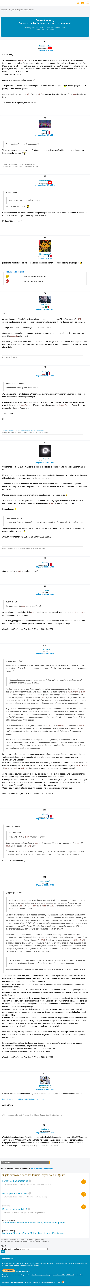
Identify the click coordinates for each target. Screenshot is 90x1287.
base (75, 94)
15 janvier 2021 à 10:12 (45, 376)
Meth (22, 60)
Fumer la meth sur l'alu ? (14, 1209)
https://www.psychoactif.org (41, 1275)
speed (51, 503)
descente (14, 336)
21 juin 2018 (32, 1213)
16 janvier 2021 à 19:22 (45, 567)
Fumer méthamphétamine (15, 1181)
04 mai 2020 (31, 1184)
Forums (4, 10)
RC (40, 94)
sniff (22, 768)
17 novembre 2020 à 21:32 (45, 185)
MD (28, 94)
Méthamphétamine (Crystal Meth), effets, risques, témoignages (33, 1233)
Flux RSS (66, 1282)
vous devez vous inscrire (42, 1169)
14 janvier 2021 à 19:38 (45, 309)
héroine (49, 726)
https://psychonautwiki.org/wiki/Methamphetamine (23, 1099)
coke (83, 612)
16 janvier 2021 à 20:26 (45, 594)
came (21, 615)
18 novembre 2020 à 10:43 (45, 259)
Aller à (24, 1249)
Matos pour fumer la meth (15, 1193)
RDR (80, 319)
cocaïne (61, 726)
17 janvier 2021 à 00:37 (45, 885)
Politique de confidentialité (41, 1282)
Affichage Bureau (8, 1282)
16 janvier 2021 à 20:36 (45, 653)
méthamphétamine (24, 405)
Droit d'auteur (6, 1275)
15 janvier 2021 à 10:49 (45, 463)
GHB (43, 940)
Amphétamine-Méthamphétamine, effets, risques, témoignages (33, 1222)
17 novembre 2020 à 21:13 (45, 50)
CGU (52, 1282)
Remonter (6, 1162)
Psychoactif (5, 1240)
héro (76, 692)
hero (6, 768)
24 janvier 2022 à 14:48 (45, 1133)
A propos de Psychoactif (23, 1282)
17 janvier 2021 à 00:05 (45, 819)
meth (20, 571)
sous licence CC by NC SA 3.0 (63, 1275)
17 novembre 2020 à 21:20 (45, 135)
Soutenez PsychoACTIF (16, 1271)
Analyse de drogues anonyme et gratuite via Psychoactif (23, 431)
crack (74, 612)
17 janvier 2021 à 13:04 (45, 1089)
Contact (58, 1282)
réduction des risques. (31, 1265)
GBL (43, 697)
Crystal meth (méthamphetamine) (21, 10)
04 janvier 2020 (32, 1197)
